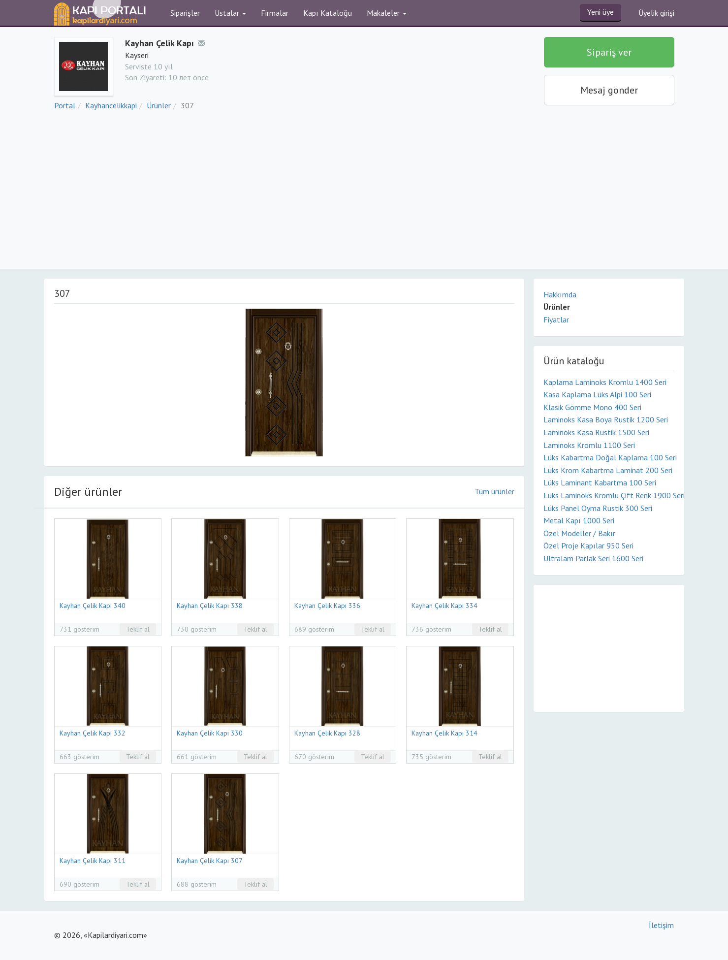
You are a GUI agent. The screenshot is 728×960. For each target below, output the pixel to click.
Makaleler (387, 13)
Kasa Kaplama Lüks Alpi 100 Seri (597, 394)
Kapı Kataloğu (327, 13)
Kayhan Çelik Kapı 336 (327, 605)
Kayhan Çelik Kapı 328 (327, 733)
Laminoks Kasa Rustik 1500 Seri (596, 432)
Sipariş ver (609, 52)
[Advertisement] (364, 195)
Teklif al (138, 629)
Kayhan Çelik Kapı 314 (444, 733)
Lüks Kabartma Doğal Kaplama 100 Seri (608, 457)
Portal (64, 105)
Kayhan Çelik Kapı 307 (210, 860)
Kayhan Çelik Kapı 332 (93, 733)
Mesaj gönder (609, 90)
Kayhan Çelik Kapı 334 (444, 605)
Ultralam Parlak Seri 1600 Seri (593, 558)
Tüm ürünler (494, 491)
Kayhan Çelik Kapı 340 (93, 605)
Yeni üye (600, 12)
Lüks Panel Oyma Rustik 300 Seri (597, 508)
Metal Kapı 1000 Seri (578, 520)
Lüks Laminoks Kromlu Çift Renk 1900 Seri (608, 495)
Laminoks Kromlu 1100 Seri (589, 445)
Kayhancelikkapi (111, 105)
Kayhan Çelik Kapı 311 (93, 860)
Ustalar (230, 13)
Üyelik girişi (656, 13)
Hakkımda (559, 294)
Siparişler (185, 13)
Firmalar (274, 13)
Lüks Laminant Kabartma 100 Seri (599, 482)
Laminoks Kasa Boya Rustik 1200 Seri (605, 419)
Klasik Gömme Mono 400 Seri (592, 407)
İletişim (661, 925)
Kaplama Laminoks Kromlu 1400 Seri (604, 382)
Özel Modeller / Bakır (579, 533)
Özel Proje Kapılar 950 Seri (588, 545)
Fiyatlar (556, 319)
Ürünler (159, 105)
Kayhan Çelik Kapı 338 (210, 605)
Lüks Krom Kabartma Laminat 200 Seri (607, 470)
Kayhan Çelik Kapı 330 (210, 733)
